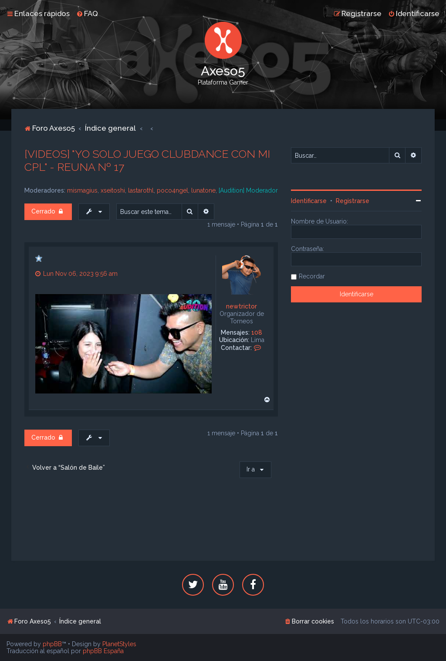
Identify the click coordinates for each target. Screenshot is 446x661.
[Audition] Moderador (248, 190)
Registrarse (352, 200)
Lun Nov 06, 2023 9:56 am (76, 273)
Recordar (312, 276)
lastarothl (141, 190)
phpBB (52, 644)
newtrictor (241, 306)
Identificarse (309, 200)
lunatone (203, 190)
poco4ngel (172, 190)
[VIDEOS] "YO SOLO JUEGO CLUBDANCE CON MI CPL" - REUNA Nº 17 (147, 160)
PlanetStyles (119, 644)
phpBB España (103, 650)
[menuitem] (87, 13)
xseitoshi (113, 190)
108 (256, 332)
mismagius (82, 190)
